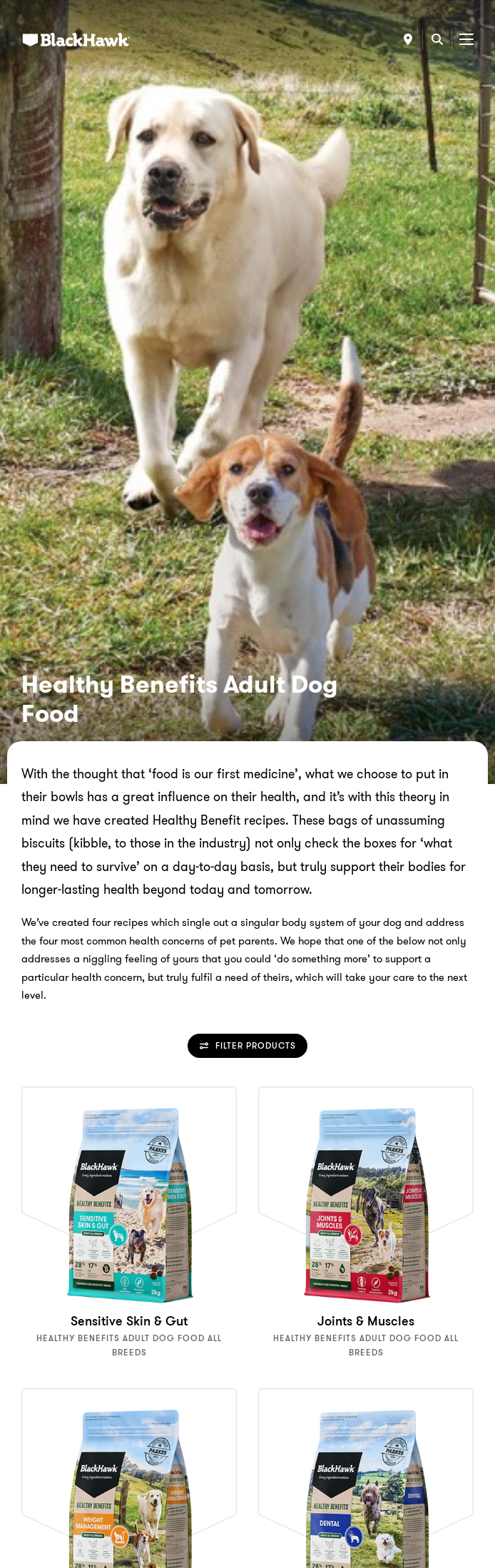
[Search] (437, 39)
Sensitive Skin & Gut (129, 1321)
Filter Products (248, 1045)
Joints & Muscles (365, 1321)
